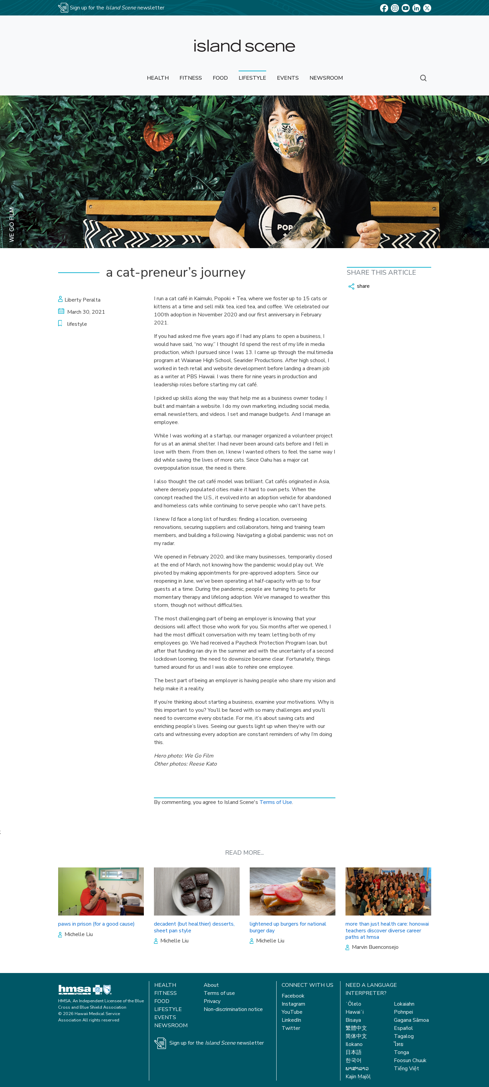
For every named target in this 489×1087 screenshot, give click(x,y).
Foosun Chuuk (410, 1060)
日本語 (353, 1052)
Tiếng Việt (406, 1068)
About (211, 985)
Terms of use (219, 993)
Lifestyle (168, 1009)
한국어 (353, 1060)
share (359, 286)
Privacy (212, 1001)
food (220, 78)
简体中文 (356, 1036)
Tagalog (404, 1036)
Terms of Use (275, 802)
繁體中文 (356, 1028)
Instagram (293, 1004)
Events (165, 1017)
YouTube (292, 1012)
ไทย (398, 1044)
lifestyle (252, 78)
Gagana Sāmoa (411, 1020)
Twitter (291, 1028)
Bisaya (353, 1020)
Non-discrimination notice (233, 1009)
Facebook (293, 996)
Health (165, 985)
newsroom (326, 78)
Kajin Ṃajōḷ (358, 1076)
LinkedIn (291, 1020)
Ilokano (354, 1044)
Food (161, 1001)
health (158, 78)
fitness (190, 78)
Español (403, 1028)
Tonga (401, 1052)
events (288, 78)
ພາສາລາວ (357, 1068)
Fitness (165, 993)
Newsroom (171, 1025)
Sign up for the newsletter (216, 1043)
